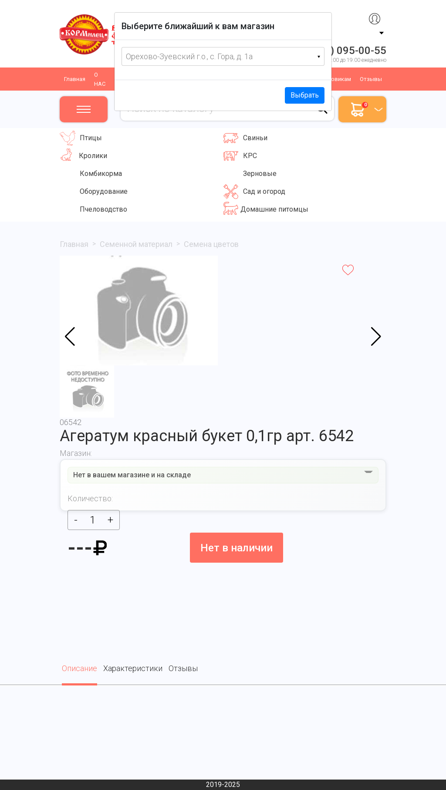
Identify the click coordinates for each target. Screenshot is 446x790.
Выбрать (305, 95)
